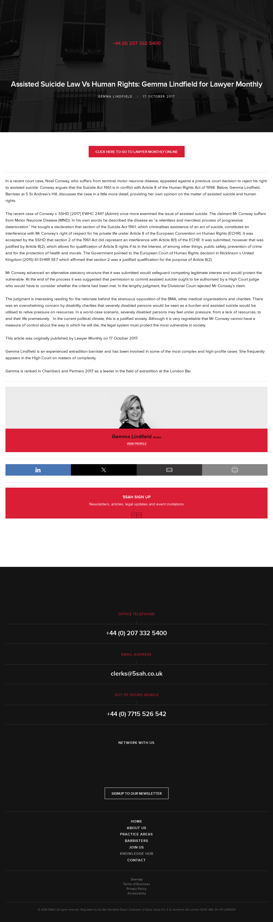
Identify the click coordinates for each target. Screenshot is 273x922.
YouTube (151, 757)
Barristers (136, 841)
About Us (136, 828)
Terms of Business (136, 884)
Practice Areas (136, 834)
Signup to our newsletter (137, 793)
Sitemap (137, 879)
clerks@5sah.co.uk (137, 673)
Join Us (136, 847)
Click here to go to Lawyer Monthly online (136, 152)
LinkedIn (38, 470)
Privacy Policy (136, 889)
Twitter (136, 757)
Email (169, 470)
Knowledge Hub (136, 854)
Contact (136, 860)
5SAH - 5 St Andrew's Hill (136, 17)
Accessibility (136, 893)
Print (235, 470)
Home (136, 821)
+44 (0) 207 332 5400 (137, 43)
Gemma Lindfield (115, 96)
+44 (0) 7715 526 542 (136, 714)
